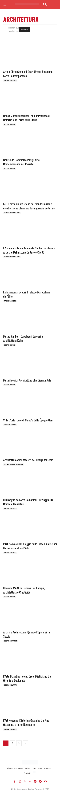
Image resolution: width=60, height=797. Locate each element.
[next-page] (25, 743)
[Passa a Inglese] (34, 772)
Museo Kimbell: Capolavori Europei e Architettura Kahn (23, 338)
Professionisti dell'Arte (13, 464)
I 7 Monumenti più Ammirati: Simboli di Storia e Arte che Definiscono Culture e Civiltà (29, 250)
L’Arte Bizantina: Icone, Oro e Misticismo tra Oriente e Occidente (27, 678)
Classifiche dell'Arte (12, 213)
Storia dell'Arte (10, 80)
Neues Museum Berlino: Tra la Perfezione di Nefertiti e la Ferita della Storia (26, 117)
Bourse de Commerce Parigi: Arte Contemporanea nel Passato (21, 161)
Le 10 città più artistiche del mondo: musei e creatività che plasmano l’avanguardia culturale (29, 206)
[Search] (24, 29)
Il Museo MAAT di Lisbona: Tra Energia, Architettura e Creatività (24, 590)
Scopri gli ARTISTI (10, 641)
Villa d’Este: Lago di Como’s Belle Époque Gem (28, 420)
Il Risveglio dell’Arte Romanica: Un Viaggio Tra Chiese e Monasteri (28, 501)
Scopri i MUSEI (9, 124)
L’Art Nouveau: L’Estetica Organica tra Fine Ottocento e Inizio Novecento (26, 722)
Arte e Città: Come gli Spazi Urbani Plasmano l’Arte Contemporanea (27, 73)
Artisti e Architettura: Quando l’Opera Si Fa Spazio (26, 634)
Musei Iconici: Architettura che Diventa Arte (27, 380)
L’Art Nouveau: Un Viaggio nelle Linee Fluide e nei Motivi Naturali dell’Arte (30, 546)
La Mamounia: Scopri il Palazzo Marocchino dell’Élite (26, 294)
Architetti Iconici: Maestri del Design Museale (28, 459)
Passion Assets (10, 301)
